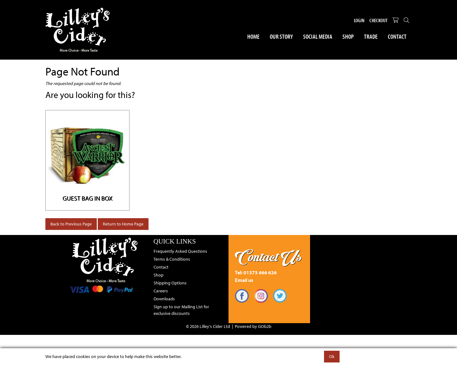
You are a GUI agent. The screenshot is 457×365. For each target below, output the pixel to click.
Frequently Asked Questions (180, 251)
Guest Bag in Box (87, 198)
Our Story (281, 36)
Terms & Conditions (172, 259)
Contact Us (268, 257)
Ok (331, 356)
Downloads (164, 299)
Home (253, 36)
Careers (161, 291)
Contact (397, 36)
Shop (348, 36)
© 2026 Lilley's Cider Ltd (208, 326)
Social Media (317, 36)
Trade (371, 36)
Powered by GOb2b (253, 326)
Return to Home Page (123, 224)
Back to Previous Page (71, 224)
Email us (244, 280)
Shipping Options (170, 283)
